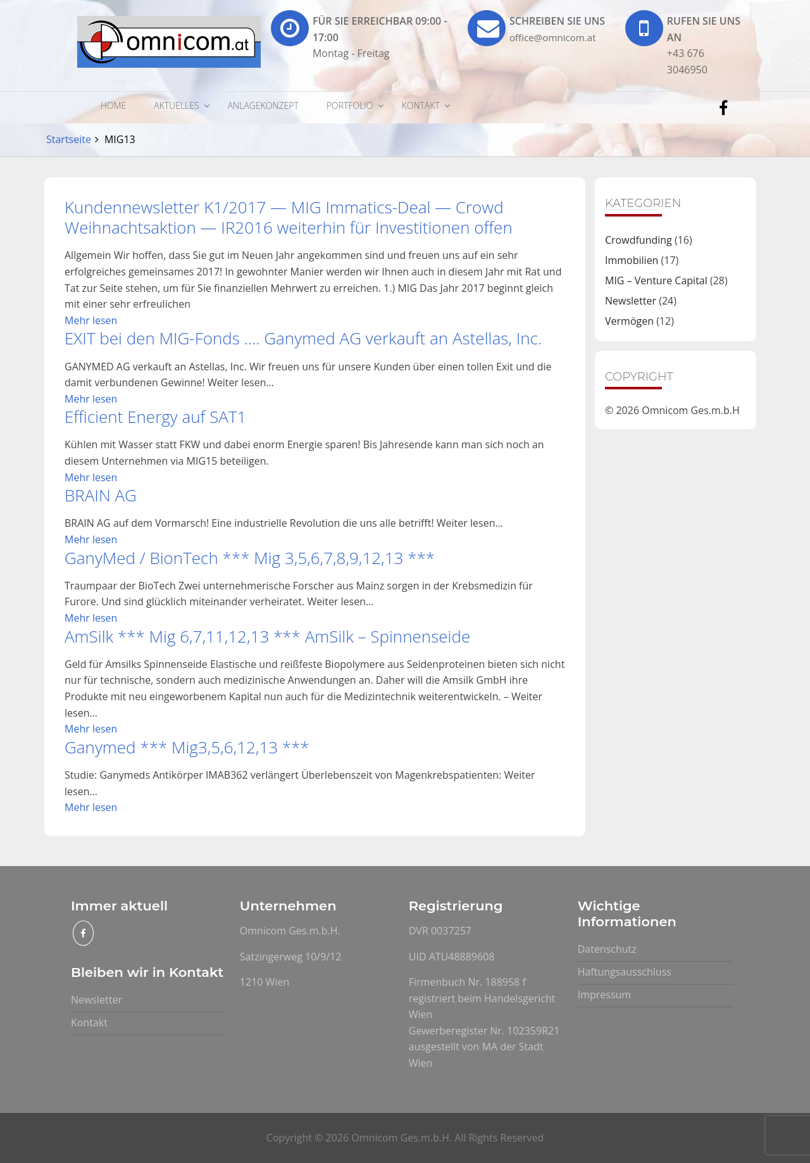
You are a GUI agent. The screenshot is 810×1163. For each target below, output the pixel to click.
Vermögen (629, 321)
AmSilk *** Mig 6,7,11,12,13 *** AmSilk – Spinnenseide (267, 636)
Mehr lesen (91, 320)
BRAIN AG (101, 495)
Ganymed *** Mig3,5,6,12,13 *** (187, 747)
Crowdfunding (638, 240)
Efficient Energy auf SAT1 (155, 416)
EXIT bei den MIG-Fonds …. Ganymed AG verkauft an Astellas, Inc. (303, 338)
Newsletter (630, 301)
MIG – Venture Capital (656, 280)
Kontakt (421, 105)
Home (114, 105)
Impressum (604, 995)
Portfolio (350, 105)
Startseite (68, 139)
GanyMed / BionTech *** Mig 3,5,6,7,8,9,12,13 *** (250, 557)
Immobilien (631, 260)
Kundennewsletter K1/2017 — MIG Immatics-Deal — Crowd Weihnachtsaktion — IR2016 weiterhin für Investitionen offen (289, 217)
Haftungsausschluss (624, 972)
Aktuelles (176, 105)
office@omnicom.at (555, 37)
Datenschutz (607, 949)
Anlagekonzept (263, 105)
